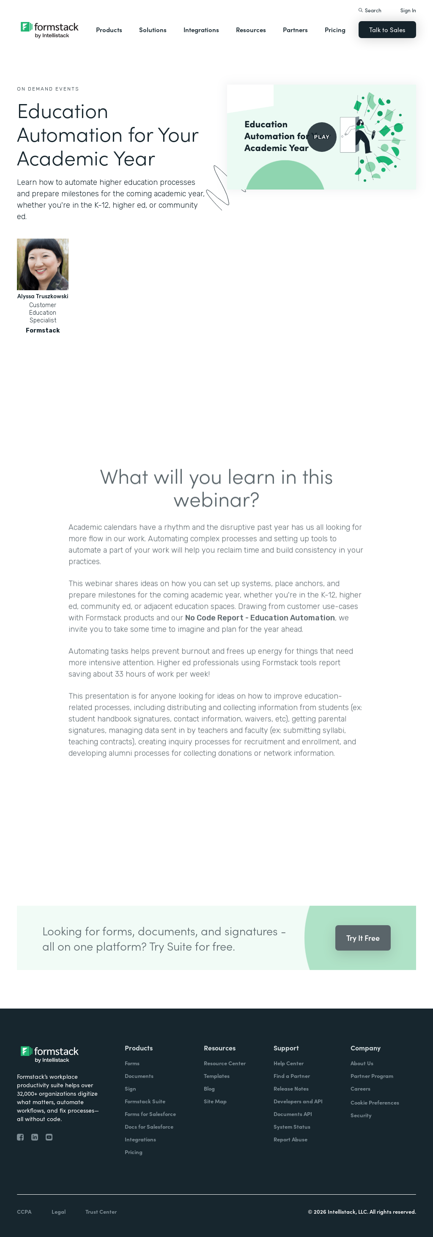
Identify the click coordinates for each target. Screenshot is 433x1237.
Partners (295, 29)
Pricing (335, 29)
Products (109, 29)
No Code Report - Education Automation (260, 631)
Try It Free (363, 951)
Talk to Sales (387, 29)
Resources (251, 29)
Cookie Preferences (375, 1102)
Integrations (201, 29)
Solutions (153, 29)
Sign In (408, 10)
